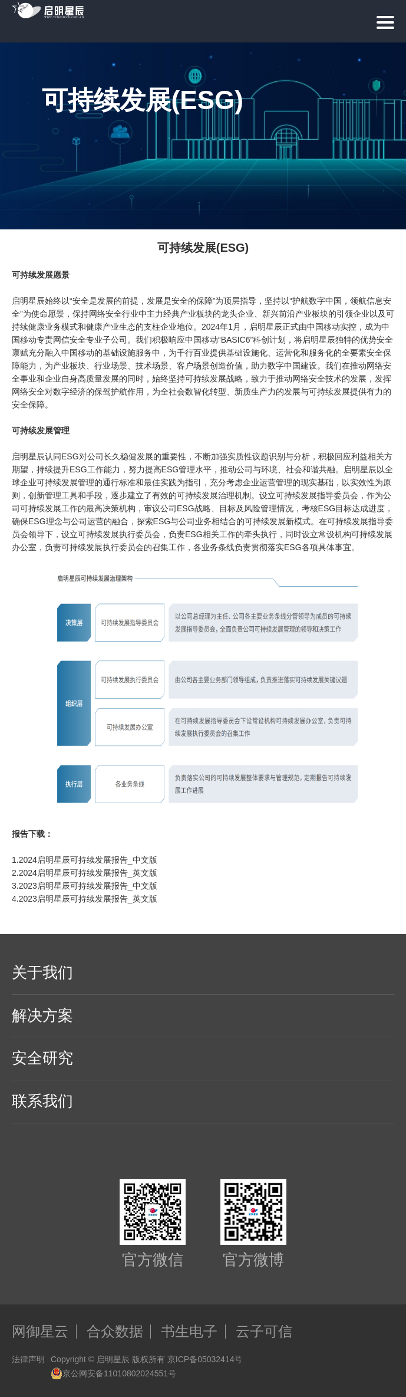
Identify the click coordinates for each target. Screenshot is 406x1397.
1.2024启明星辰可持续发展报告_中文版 (84, 860)
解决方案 (42, 1015)
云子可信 (264, 1331)
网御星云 (40, 1331)
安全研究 (42, 1058)
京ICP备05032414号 (205, 1359)
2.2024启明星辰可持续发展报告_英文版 (84, 872)
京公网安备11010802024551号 (113, 1373)
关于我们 (42, 972)
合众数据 (115, 1331)
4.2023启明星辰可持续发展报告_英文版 (84, 898)
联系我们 (42, 1101)
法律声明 (28, 1359)
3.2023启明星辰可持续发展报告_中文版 (84, 885)
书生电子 (189, 1331)
